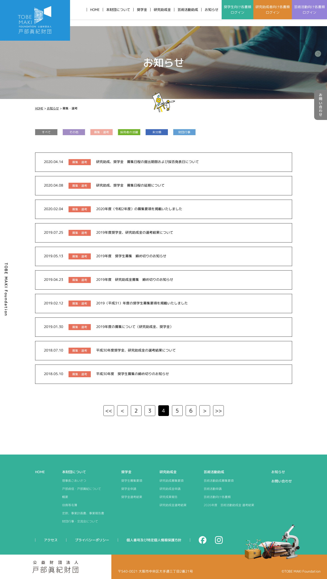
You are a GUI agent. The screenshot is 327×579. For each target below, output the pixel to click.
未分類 (156, 132)
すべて (46, 132)
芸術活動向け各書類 (217, 497)
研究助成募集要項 (172, 481)
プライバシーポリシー (92, 540)
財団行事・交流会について (80, 521)
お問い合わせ (320, 105)
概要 (65, 497)
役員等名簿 (69, 505)
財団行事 (184, 132)
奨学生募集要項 (131, 481)
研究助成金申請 (170, 489)
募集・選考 (101, 132)
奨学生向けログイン (237, 9)
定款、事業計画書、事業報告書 (83, 513)
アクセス (51, 540)
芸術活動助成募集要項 (219, 481)
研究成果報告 (169, 497)
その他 (73, 132)
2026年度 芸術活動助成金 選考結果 (229, 505)
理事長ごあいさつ (74, 481)
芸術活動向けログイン (309, 9)
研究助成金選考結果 (173, 505)
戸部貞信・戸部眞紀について (81, 489)
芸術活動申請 (213, 489)
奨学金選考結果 (131, 497)
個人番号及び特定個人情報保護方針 (154, 540)
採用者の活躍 (129, 132)
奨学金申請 (128, 489)
